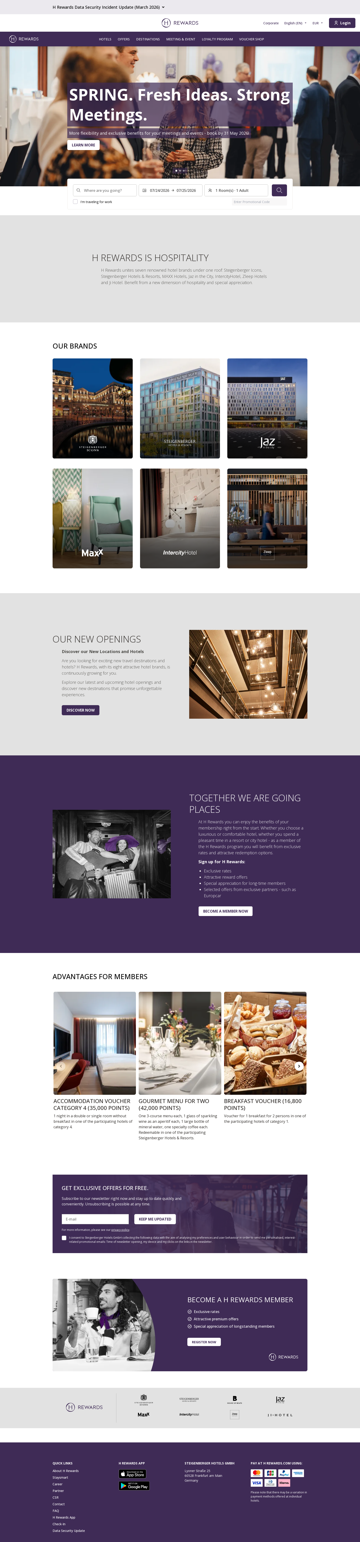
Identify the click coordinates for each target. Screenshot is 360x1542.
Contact (59, 1504)
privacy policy (120, 1230)
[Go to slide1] (176, 171)
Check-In (59, 1524)
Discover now (81, 710)
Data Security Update (69, 1530)
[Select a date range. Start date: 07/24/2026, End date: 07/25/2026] (170, 190)
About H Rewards (66, 1471)
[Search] (279, 190)
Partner (58, 1491)
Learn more (83, 145)
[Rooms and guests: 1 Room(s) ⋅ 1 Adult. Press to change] (236, 190)
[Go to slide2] (180, 171)
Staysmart (60, 1477)
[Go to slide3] (184, 171)
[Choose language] (295, 23)
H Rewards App (64, 1517)
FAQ (56, 1510)
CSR (56, 1497)
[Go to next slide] (299, 1066)
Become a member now (225, 911)
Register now (204, 1342)
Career (57, 1484)
